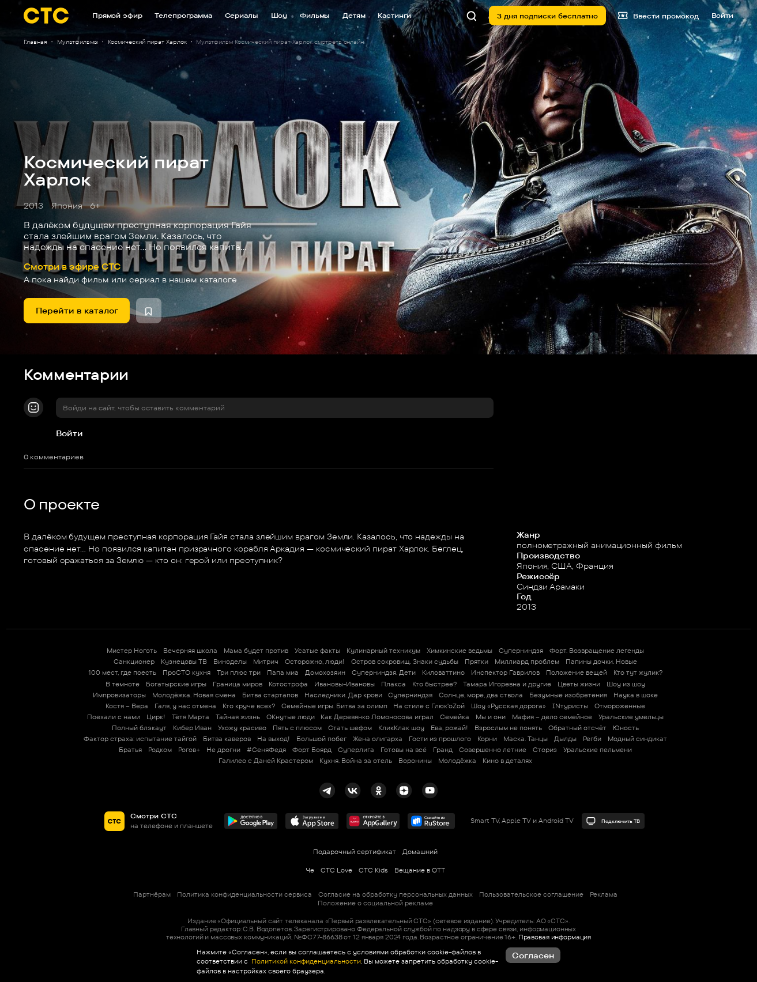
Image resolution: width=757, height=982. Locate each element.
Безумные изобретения (568, 695)
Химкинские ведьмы (459, 651)
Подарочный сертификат (354, 852)
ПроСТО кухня (186, 672)
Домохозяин (325, 672)
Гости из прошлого (440, 739)
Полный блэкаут (139, 728)
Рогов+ (189, 750)
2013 (33, 205)
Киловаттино (443, 672)
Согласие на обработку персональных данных (395, 894)
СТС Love (336, 870)
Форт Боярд (312, 750)
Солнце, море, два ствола (481, 695)
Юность (626, 728)
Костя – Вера (127, 706)
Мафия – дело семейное (552, 717)
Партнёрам (152, 894)
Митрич (265, 662)
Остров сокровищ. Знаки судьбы (404, 662)
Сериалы (241, 15)
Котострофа (288, 684)
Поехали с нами (113, 717)
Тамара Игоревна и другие (507, 684)
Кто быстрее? (434, 684)
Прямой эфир (117, 15)
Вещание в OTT (419, 870)
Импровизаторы (119, 695)
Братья (130, 750)
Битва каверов (227, 739)
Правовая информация (555, 937)
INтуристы (570, 706)
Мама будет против (256, 651)
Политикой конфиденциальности (305, 961)
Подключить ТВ (613, 821)
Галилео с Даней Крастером (266, 761)
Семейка (454, 717)
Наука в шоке (635, 695)
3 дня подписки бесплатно (547, 16)
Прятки (476, 662)
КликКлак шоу (401, 728)
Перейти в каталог (77, 310)
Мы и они (491, 717)
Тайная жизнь (238, 717)
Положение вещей (576, 672)
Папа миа (283, 672)
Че (310, 870)
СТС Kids (373, 870)
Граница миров (237, 684)
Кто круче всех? (249, 706)
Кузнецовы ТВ (184, 662)
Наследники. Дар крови (343, 695)
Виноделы (230, 662)
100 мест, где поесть (122, 672)
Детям (353, 15)
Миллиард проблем (527, 662)
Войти (69, 433)
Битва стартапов (270, 695)
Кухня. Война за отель (355, 761)
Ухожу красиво (242, 728)
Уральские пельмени (597, 750)
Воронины (415, 761)
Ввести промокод (658, 15)
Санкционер (134, 662)
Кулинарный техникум (383, 651)
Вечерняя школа (190, 651)
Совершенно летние (492, 750)
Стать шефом (350, 728)
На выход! (273, 739)
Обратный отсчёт (577, 728)
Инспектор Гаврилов (505, 672)
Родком (160, 750)
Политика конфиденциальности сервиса (244, 894)
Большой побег (321, 739)
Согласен (533, 955)
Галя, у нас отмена (185, 706)
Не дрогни (223, 750)
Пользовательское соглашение (531, 894)
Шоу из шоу (626, 684)
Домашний (420, 852)
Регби (592, 739)
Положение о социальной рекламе (375, 903)
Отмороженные (619, 706)
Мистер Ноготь (132, 651)
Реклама (603, 894)
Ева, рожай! (449, 728)
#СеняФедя (266, 750)
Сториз (545, 750)
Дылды (565, 739)
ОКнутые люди (290, 717)
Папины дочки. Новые (601, 662)
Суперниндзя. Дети (384, 672)
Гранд (443, 750)
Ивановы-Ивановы (344, 684)
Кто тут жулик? (637, 672)
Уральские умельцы (631, 717)
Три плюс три (239, 672)
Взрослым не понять (508, 728)
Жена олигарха (377, 739)
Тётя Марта (190, 717)
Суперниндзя (521, 651)
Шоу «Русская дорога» (508, 706)
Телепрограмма (183, 15)
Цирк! (155, 717)
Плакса (393, 684)
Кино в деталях (507, 761)
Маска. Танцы (525, 739)
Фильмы (315, 15)
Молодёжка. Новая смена (194, 695)
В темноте (123, 684)
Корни (487, 739)
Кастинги (394, 15)
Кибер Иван (192, 728)
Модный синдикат (637, 739)
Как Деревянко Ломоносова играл (377, 717)
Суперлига (356, 750)
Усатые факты (317, 651)
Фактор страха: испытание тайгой (140, 739)
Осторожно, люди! (315, 662)
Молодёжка (457, 761)
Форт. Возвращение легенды (596, 651)
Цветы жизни (579, 684)
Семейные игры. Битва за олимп (334, 706)
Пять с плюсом (297, 728)
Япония (66, 205)
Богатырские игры (176, 684)
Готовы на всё (404, 750)
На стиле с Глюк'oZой (429, 706)
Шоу (279, 15)
